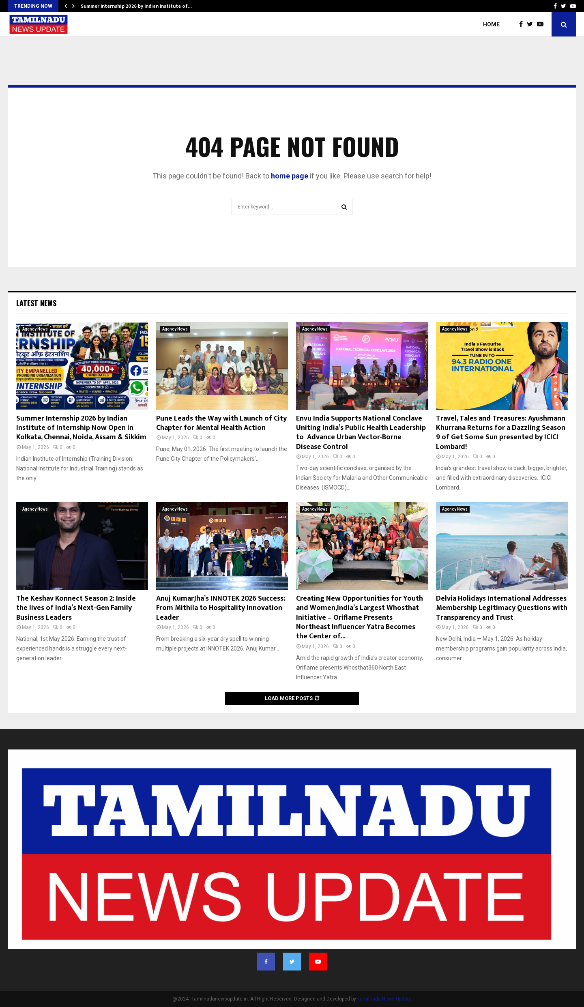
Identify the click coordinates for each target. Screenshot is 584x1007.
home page (289, 176)
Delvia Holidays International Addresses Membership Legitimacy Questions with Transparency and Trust (501, 608)
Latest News (36, 303)
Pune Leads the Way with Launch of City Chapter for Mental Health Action (221, 423)
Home (491, 24)
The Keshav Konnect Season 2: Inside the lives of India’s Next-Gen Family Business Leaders (76, 608)
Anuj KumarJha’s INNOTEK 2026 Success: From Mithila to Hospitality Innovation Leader (220, 608)
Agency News (35, 329)
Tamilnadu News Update (384, 999)
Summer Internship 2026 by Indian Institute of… (136, 6)
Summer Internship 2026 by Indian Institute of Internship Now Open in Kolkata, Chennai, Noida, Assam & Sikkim (81, 428)
